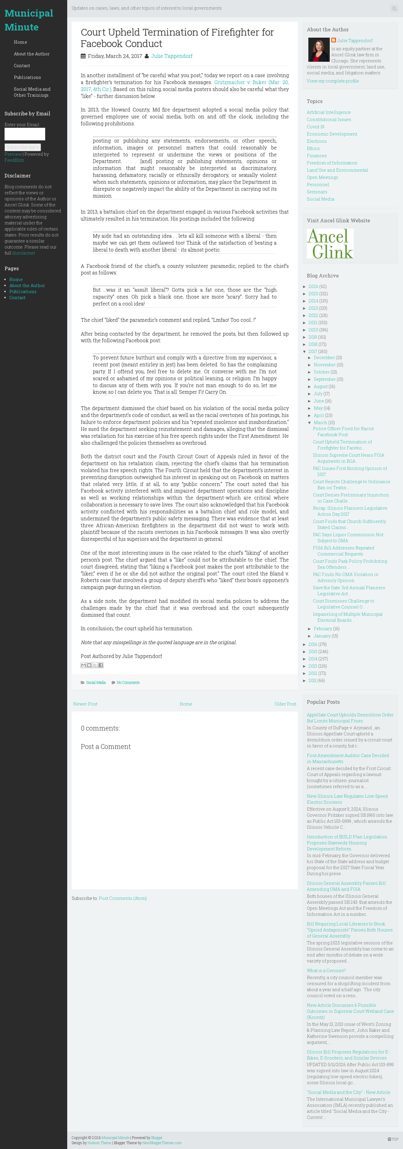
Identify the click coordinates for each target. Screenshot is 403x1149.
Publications (27, 77)
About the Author (32, 54)
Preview (13, 154)
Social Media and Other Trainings (32, 92)
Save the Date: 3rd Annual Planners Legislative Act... (349, 590)
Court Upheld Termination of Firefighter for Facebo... (342, 445)
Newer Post (85, 704)
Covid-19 (315, 127)
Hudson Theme (99, 1142)
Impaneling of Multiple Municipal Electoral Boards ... (348, 617)
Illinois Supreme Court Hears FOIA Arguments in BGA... (348, 458)
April (319, 415)
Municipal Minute (29, 19)
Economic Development (332, 134)
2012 (313, 673)
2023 (313, 308)
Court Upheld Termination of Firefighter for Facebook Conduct (177, 37)
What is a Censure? (326, 970)
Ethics (313, 148)
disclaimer (23, 253)
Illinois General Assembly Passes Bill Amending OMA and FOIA (346, 886)
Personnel (318, 184)
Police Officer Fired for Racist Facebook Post (343, 431)
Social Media (96, 682)
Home (20, 42)
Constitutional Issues (329, 119)
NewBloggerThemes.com (162, 1142)
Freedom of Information (332, 163)
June (319, 401)
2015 (313, 651)
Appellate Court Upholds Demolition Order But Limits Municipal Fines (350, 718)
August (321, 386)
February (323, 628)
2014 (313, 659)
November (325, 365)
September (325, 379)
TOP (393, 1139)
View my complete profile (333, 81)
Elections (317, 141)
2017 (313, 351)
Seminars (317, 192)
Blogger (157, 1137)
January (322, 636)
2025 (313, 293)
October (322, 372)
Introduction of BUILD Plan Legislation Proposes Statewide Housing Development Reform (347, 843)
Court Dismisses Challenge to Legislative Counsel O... (343, 604)
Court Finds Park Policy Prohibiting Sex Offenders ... (350, 564)
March (320, 422)
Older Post (285, 704)
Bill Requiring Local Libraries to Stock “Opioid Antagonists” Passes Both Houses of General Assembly (350, 930)
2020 (313, 330)
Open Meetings (322, 177)
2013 (313, 666)
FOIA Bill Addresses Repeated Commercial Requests (343, 551)
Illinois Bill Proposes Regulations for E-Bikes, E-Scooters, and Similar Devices (348, 1055)
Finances (317, 155)
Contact (22, 65)
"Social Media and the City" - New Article (348, 1092)
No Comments (128, 682)
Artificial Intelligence (329, 112)
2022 (313, 315)
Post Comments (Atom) (123, 898)
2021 (313, 322)
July (318, 393)
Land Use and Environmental (337, 170)
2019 (313, 337)
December (324, 357)
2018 (313, 344)
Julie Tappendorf (172, 55)
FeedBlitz (14, 160)
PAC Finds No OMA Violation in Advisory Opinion (346, 577)
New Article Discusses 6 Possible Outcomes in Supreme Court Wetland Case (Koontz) (350, 1011)
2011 (312, 680)
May (318, 408)
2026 (313, 286)
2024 (313, 301)
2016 (313, 644)
